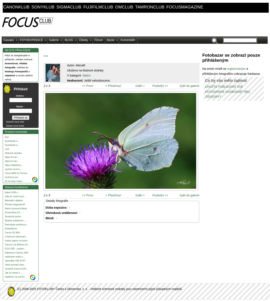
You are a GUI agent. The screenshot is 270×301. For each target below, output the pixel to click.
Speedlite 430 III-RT (15, 260)
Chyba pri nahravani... (16, 236)
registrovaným (236, 68)
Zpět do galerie (189, 86)
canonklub (16, 7)
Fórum (98, 40)
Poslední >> (160, 86)
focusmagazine (184, 7)
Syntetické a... (12, 141)
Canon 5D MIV (12, 232)
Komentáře (128, 40)
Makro (86, 75)
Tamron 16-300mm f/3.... (17, 244)
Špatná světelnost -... (16, 220)
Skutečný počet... (14, 216)
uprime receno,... (13, 169)
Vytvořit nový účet (15, 121)
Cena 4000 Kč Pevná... (17, 173)
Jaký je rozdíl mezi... (15, 196)
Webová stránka (13, 153)
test (7, 137)
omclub (124, 7)
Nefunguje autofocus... (16, 224)
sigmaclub (69, 7)
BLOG (70, 41)
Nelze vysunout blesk (16, 208)
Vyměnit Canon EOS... (16, 268)
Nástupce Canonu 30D (16, 252)
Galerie (55, 41)
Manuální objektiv (14, 200)
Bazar (111, 41)
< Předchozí (113, 86)
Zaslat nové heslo (15, 126)
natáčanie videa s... (15, 256)
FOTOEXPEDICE (33, 41)
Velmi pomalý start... (15, 264)
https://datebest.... (14, 165)
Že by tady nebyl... (14, 181)
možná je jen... (12, 177)
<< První (87, 86)
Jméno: (21, 95)
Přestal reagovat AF (15, 204)
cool (7, 149)
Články (85, 41)
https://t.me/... (12, 157)
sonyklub (42, 7)
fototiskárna (11, 228)
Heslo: (20, 106)
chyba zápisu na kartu (16, 240)
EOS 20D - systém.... (16, 248)
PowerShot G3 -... (14, 212)
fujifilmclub (98, 7)
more (35, 179)
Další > (140, 86)
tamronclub (150, 7)
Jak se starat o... (13, 272)
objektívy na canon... (15, 276)
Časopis (10, 41)
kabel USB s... (12, 192)
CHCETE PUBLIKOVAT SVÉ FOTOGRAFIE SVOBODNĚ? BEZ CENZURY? (227, 92)
